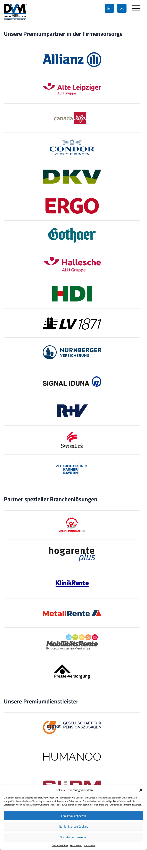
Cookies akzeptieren (73, 816)
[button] (141, 790)
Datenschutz (76, 845)
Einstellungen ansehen (73, 837)
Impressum (89, 845)
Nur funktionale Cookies (73, 826)
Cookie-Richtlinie (60, 845)
